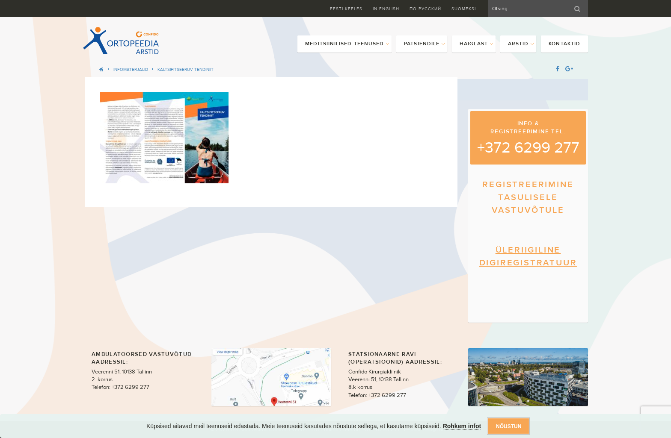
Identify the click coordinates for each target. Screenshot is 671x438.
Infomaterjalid (130, 69)
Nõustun (508, 426)
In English (386, 9)
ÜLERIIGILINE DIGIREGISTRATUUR (528, 256)
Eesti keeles (346, 9)
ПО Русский (425, 9)
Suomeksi (463, 9)
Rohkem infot (462, 426)
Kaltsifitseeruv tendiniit (185, 69)
